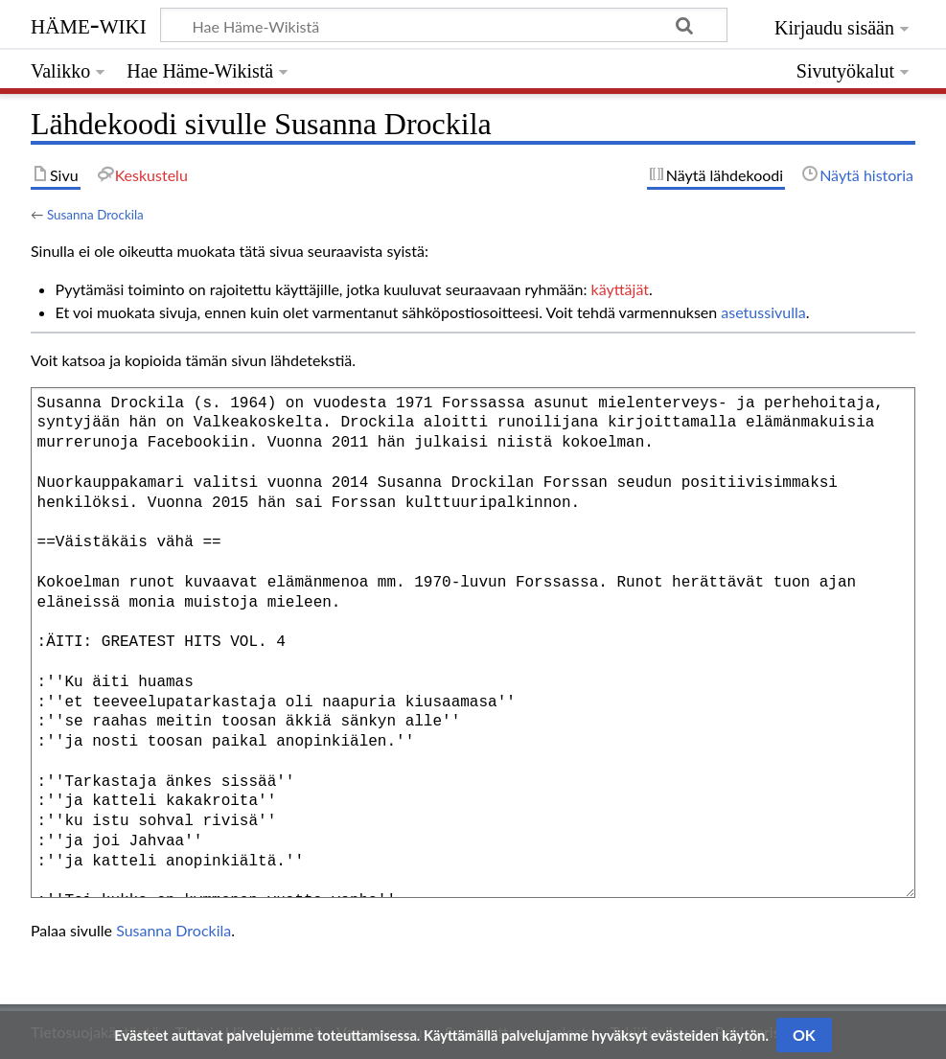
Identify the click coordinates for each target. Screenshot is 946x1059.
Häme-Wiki (89, 24)
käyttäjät (620, 289)
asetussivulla (763, 312)
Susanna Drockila (95, 214)
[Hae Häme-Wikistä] (444, 25)
